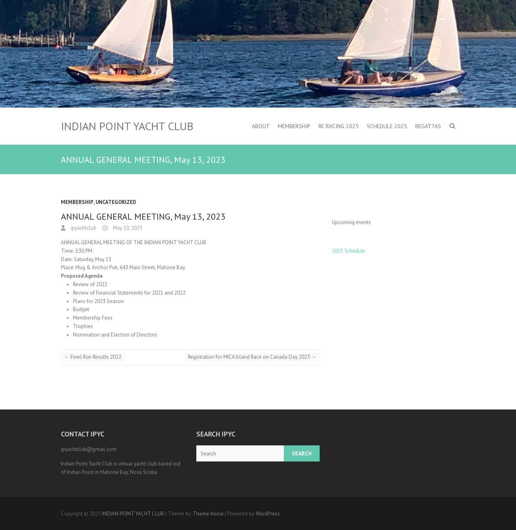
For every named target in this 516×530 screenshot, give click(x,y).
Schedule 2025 (387, 126)
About (261, 126)
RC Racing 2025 (338, 126)
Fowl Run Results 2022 (92, 356)
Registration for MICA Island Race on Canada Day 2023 (252, 356)
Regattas (428, 126)
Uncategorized (116, 202)
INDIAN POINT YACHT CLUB (127, 126)
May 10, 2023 (127, 227)
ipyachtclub (82, 227)
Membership (294, 126)
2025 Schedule (348, 250)
